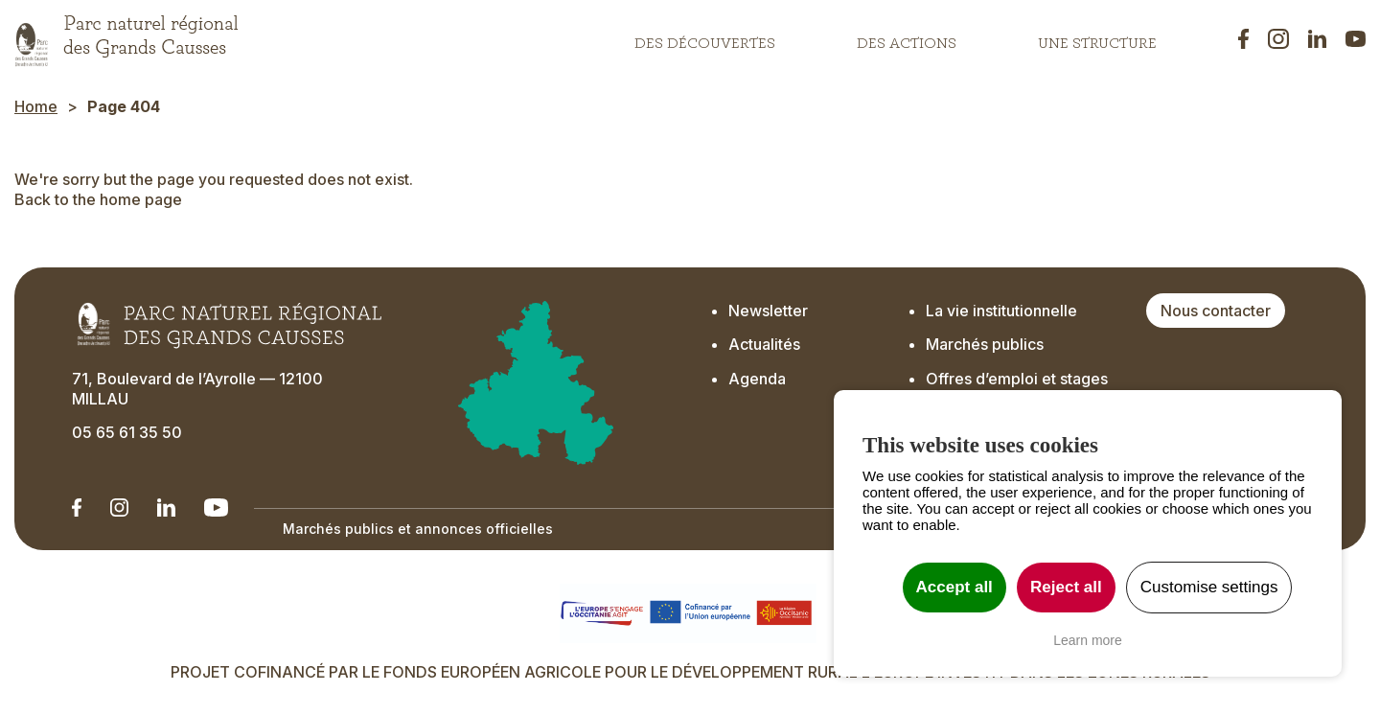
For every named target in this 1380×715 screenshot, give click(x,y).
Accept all (954, 587)
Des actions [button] (906, 38)
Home (36, 106)
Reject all (1066, 587)
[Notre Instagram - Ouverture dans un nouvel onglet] (119, 507)
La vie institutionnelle (1001, 310)
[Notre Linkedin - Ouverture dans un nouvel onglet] (76, 507)
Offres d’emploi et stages (1017, 378)
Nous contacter (1216, 310)
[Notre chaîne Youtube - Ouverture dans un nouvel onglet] (216, 507)
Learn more (1087, 640)
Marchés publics (985, 344)
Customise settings (1209, 587)
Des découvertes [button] (704, 38)
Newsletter (768, 310)
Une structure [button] (1097, 38)
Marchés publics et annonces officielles (418, 528)
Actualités (764, 344)
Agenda (757, 378)
